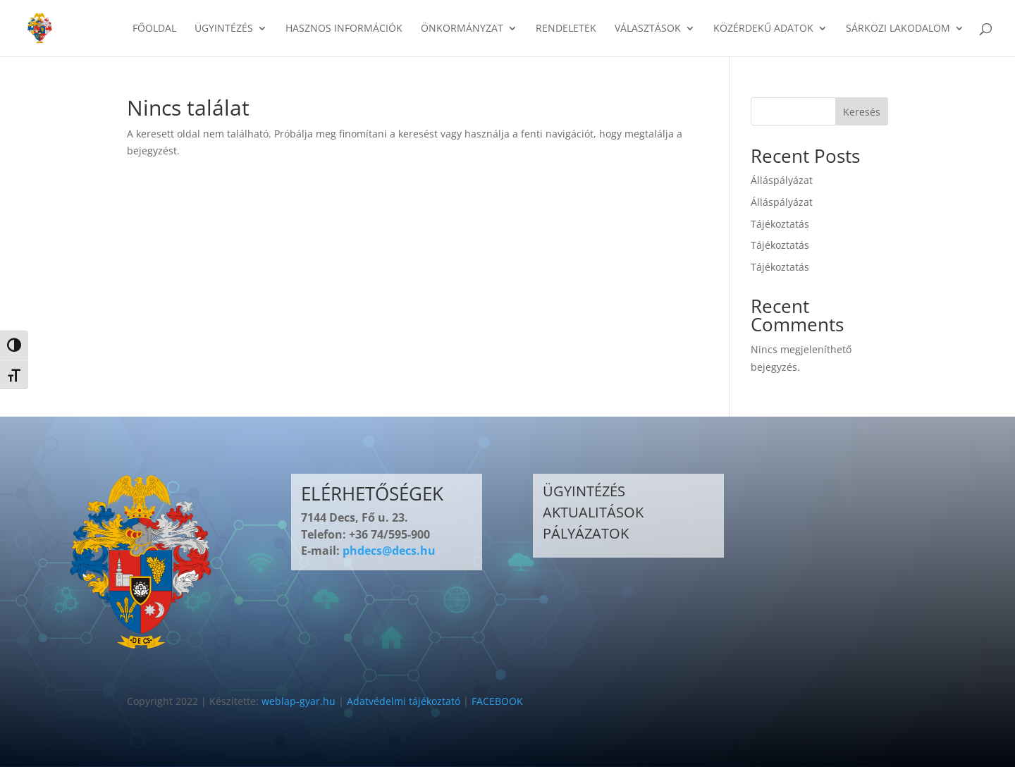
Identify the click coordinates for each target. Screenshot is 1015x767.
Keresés (861, 111)
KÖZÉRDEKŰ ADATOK (763, 29)
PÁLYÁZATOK (586, 533)
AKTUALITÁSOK (593, 512)
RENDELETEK (566, 29)
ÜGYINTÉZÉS (224, 29)
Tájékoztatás (780, 224)
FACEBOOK (497, 701)
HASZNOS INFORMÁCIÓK (343, 29)
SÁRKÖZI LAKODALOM (898, 29)
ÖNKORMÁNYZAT (462, 29)
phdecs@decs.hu (389, 550)
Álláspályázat (782, 180)
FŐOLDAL (154, 29)
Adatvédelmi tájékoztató (403, 701)
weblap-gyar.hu (299, 701)
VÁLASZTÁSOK (648, 29)
